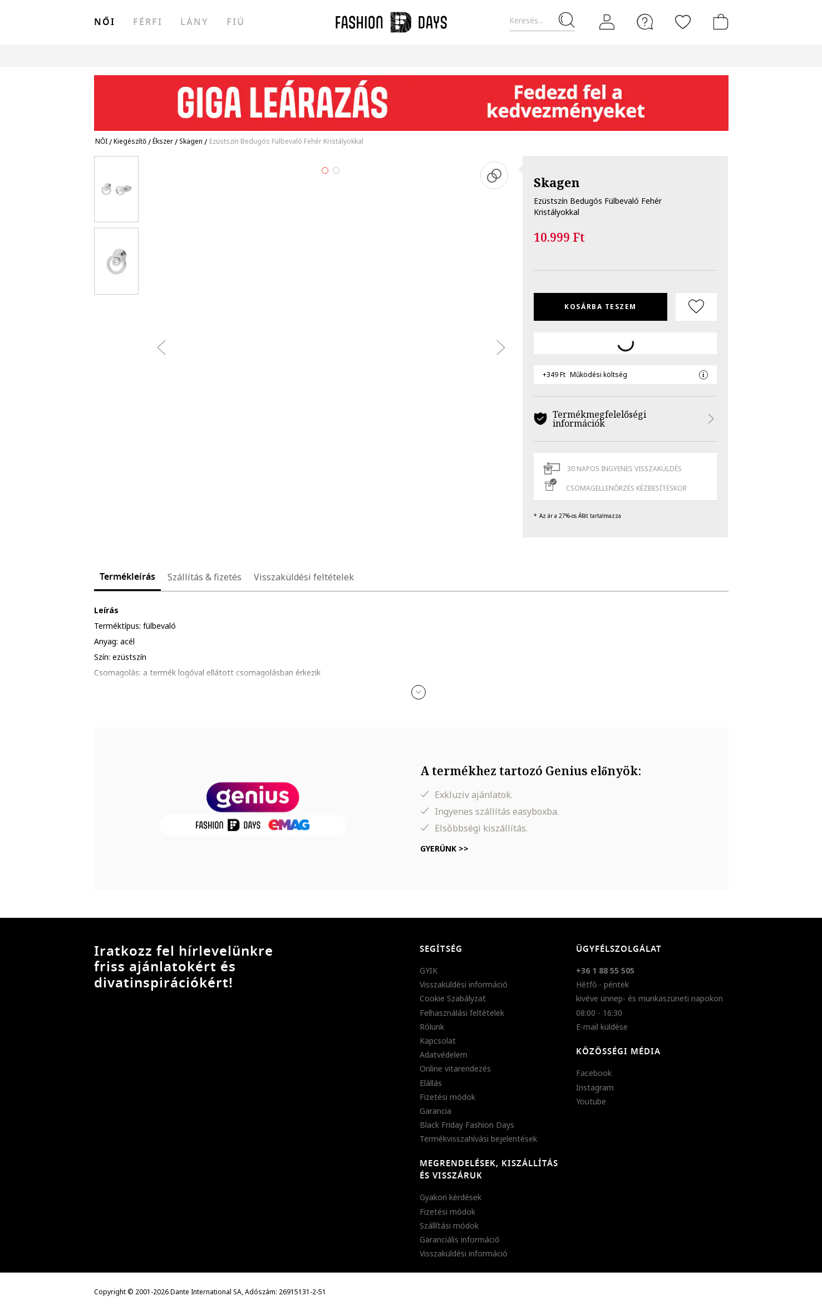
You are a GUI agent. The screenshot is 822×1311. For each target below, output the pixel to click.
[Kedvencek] (683, 21)
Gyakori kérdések (450, 1197)
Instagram (595, 1087)
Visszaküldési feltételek (304, 577)
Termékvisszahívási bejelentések (478, 1138)
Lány (194, 22)
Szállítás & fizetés (205, 577)
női (104, 22)
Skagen (557, 182)
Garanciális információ (460, 1239)
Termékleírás (127, 577)
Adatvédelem (443, 1054)
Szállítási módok (449, 1225)
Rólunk (432, 1026)
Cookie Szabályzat (453, 998)
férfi (148, 22)
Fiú (236, 22)
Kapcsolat (438, 1040)
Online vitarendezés (455, 1068)
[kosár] (718, 21)
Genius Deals (473, 55)
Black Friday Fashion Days (467, 1124)
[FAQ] (645, 21)
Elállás (431, 1083)
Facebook (594, 1073)
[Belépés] (607, 22)
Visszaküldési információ (464, 984)
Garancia (435, 1110)
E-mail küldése (602, 1026)
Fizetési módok (447, 1097)
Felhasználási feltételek (462, 1012)
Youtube (591, 1101)
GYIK (428, 970)
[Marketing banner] (411, 97)
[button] (418, 692)
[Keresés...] (541, 21)
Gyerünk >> (444, 848)
